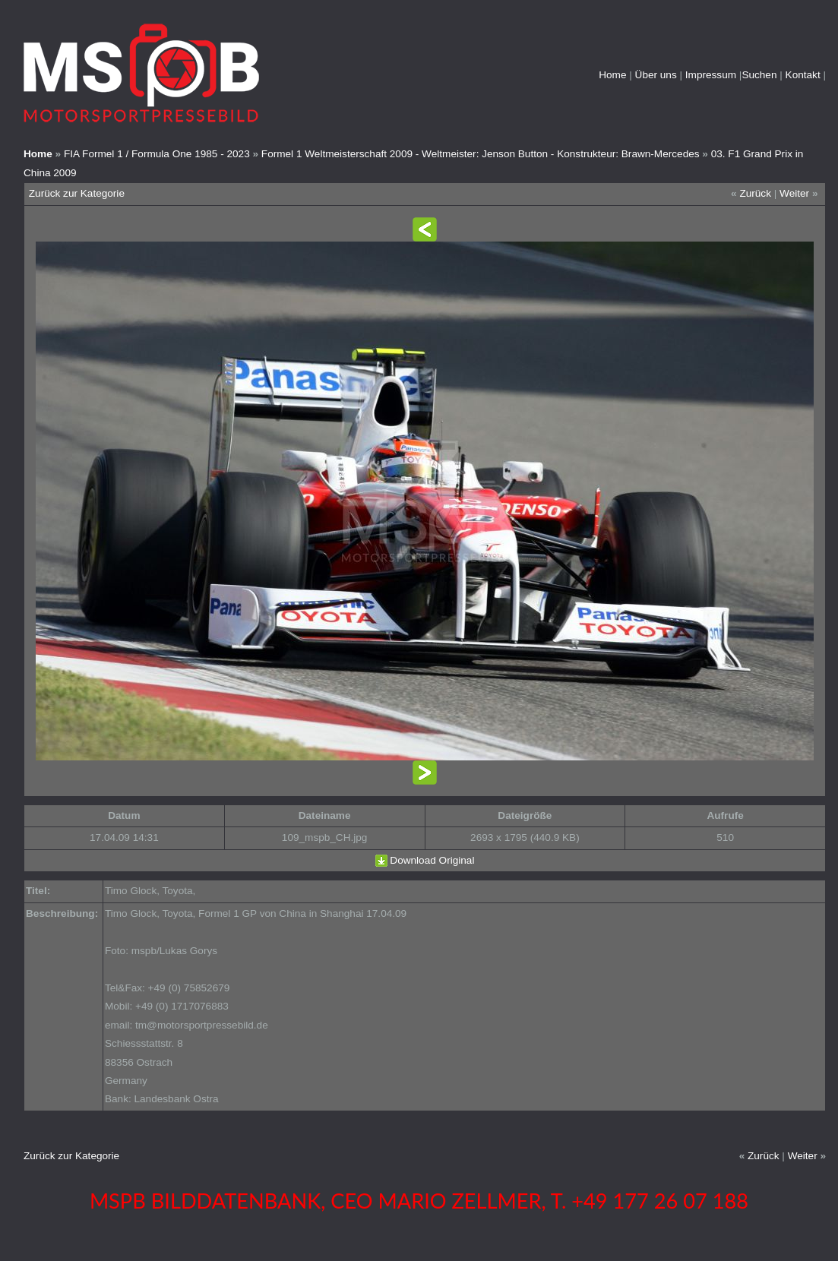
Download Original (432, 860)
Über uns (656, 75)
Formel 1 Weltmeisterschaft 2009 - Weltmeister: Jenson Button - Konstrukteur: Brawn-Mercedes (480, 154)
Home (612, 75)
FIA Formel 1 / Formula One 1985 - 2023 (157, 154)
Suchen (759, 75)
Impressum (710, 75)
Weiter (794, 193)
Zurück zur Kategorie (77, 193)
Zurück (755, 193)
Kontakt (803, 75)
